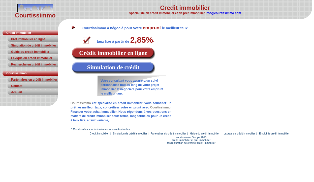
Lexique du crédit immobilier (31, 58)
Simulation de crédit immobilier (33, 45)
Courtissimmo (16, 73)
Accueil (16, 92)
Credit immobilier (99, 133)
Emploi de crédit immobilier (274, 133)
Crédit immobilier (18, 33)
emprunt (152, 27)
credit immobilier (206, 143)
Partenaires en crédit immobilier (34, 79)
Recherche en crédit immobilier (33, 64)
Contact (16, 86)
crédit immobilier (181, 140)
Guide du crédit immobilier (30, 52)
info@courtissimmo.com (223, 13)
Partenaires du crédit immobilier (168, 133)
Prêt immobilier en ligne (28, 39)
